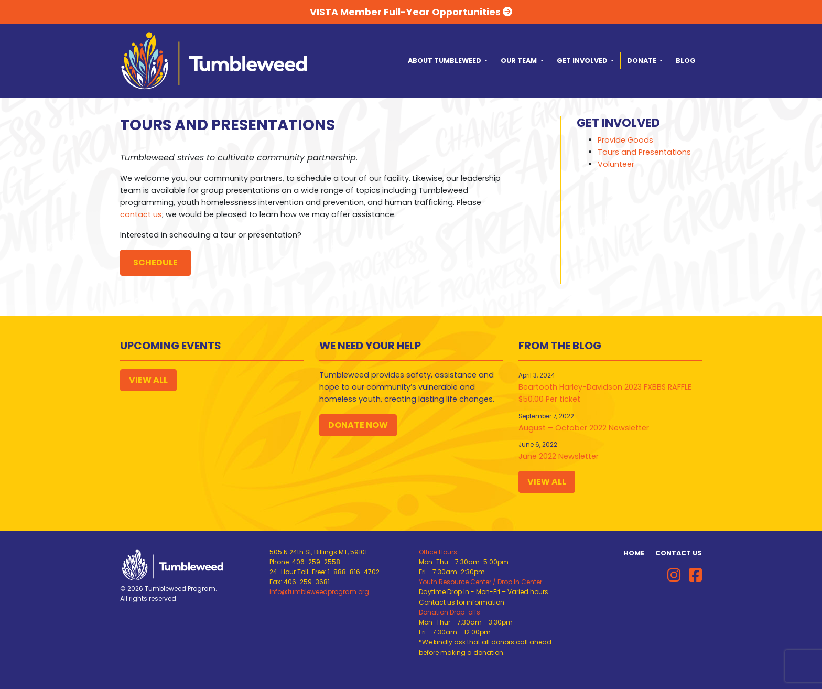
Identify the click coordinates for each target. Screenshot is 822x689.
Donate (642, 60)
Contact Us (678, 552)
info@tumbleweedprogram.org (319, 591)
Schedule (155, 262)
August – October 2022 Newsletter (583, 428)
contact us (141, 214)
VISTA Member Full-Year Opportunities (411, 11)
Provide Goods (625, 140)
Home (633, 552)
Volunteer (616, 164)
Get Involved (583, 60)
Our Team (519, 60)
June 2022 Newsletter (558, 456)
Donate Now (358, 425)
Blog (686, 60)
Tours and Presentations (644, 152)
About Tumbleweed (445, 60)
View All (148, 380)
